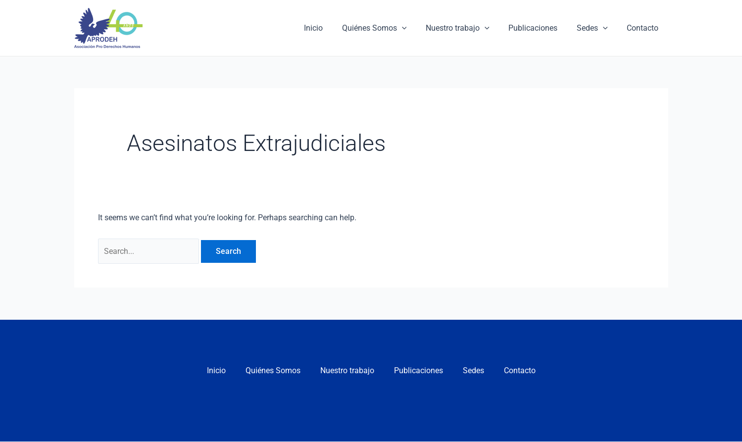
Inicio (331, 28)
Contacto (644, 28)
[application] (417, 28)
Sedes (597, 28)
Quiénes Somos (389, 28)
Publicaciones (541, 28)
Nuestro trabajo (469, 28)
